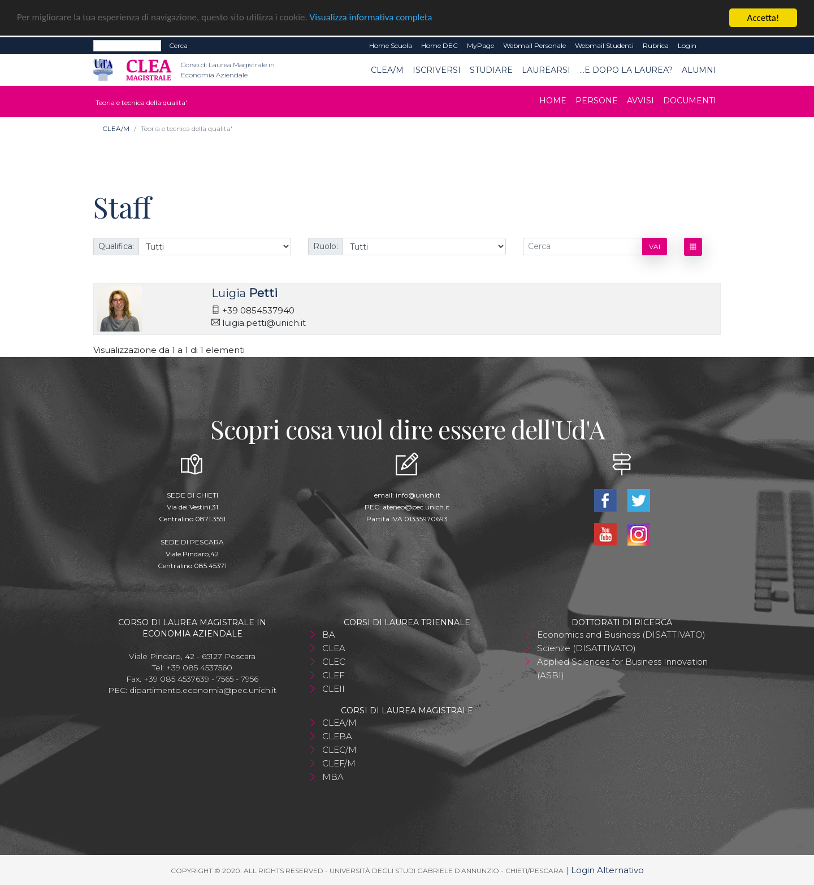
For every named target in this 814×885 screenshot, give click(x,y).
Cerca (178, 45)
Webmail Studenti (604, 45)
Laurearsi (546, 69)
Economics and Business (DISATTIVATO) (621, 634)
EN (711, 45)
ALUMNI (699, 69)
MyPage (480, 45)
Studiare (491, 69)
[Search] (127, 45)
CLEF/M (339, 762)
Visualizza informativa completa (372, 18)
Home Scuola (390, 45)
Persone (596, 100)
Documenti (689, 100)
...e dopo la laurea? (626, 69)
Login (687, 45)
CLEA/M (387, 69)
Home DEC (439, 45)
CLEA (333, 647)
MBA (333, 776)
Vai (654, 246)
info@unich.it (418, 494)
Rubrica (656, 45)
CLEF (333, 674)
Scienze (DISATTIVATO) (586, 647)
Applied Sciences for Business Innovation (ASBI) (622, 668)
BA (328, 634)
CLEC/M (339, 749)
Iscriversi (437, 69)
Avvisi (640, 100)
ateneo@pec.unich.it (416, 506)
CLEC (333, 661)
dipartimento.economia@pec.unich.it (202, 690)
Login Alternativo (607, 869)
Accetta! (763, 18)
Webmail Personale (534, 45)
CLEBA (337, 735)
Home (552, 100)
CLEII (333, 688)
